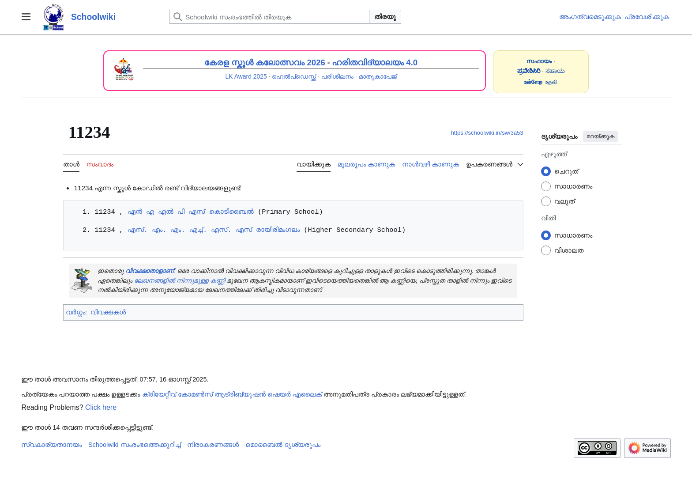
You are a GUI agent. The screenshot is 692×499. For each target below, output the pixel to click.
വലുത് (564, 201)
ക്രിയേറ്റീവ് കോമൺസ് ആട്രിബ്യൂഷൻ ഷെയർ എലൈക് (232, 394)
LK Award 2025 (246, 76)
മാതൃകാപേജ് (378, 76)
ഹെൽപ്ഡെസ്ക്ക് (294, 76)
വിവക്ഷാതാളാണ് (149, 270)
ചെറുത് (566, 171)
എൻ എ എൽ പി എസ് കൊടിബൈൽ (190, 211)
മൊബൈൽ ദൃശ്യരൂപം (282, 444)
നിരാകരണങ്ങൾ (213, 444)
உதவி (551, 82)
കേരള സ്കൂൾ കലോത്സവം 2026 (264, 62)
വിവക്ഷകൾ (108, 312)
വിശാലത (568, 250)
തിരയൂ (385, 16)
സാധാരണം (573, 186)
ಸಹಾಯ (555, 71)
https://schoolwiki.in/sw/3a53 (487, 132)
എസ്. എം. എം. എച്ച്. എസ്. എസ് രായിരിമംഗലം (213, 229)
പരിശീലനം (337, 76)
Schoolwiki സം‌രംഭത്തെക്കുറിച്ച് (134, 444)
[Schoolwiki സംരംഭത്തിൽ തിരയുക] (269, 17)
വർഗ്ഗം (75, 312)
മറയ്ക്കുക (600, 136)
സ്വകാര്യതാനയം (51, 444)
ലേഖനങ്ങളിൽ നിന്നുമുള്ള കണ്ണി (179, 280)
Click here (101, 407)
